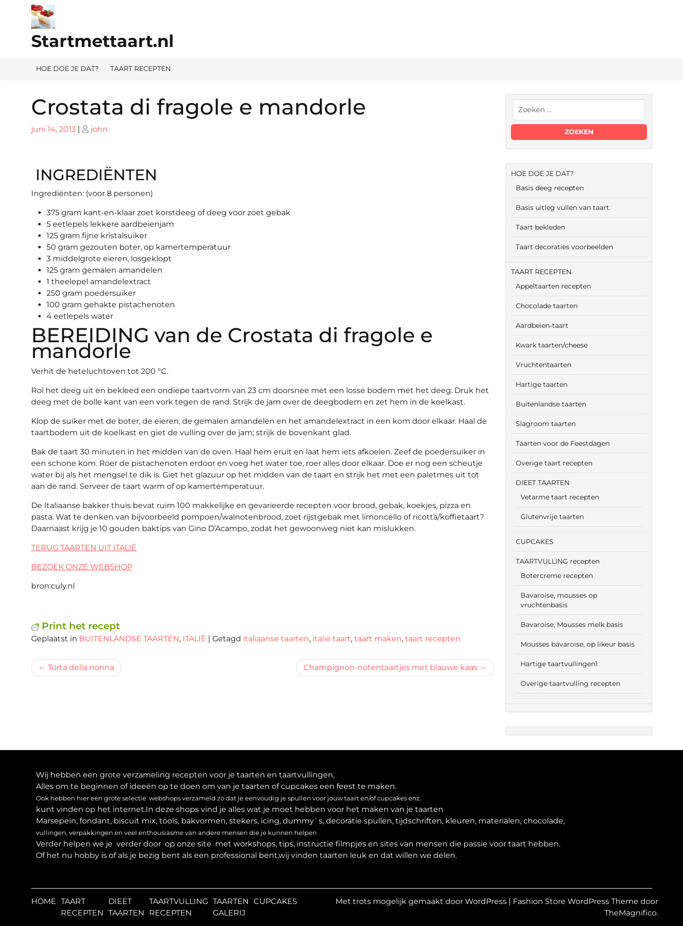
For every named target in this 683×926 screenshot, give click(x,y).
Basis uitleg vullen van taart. (563, 207)
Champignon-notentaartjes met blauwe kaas (390, 667)
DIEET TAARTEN (542, 482)
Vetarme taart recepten (560, 497)
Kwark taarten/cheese (552, 345)
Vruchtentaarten (543, 364)
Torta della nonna (81, 667)
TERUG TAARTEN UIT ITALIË (84, 547)
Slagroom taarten (546, 423)
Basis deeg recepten (550, 188)
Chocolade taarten (547, 305)
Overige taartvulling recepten (570, 683)
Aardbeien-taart (542, 325)
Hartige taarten (541, 384)
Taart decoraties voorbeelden (564, 247)
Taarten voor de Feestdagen (563, 443)
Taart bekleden (540, 227)
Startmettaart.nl (102, 41)
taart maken (378, 638)
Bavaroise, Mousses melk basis (572, 624)
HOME (43, 901)
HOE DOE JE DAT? (67, 68)
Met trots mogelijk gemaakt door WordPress (422, 901)
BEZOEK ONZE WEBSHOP (81, 566)
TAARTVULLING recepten (558, 561)
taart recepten (433, 638)
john (99, 129)
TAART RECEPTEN (140, 68)
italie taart (332, 638)
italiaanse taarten (276, 638)
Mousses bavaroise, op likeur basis (578, 644)
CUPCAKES (535, 541)
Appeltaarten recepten (553, 286)
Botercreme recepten (557, 575)
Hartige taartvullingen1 (559, 664)
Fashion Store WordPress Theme (576, 901)
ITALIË (194, 638)
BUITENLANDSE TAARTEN (129, 638)
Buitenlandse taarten (551, 404)
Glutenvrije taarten (552, 516)
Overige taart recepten (554, 463)
